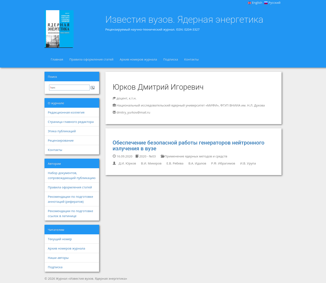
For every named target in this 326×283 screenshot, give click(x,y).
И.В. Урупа (248, 163)
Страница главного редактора (71, 122)
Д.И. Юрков (127, 163)
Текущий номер (60, 239)
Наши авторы (58, 258)
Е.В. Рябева (175, 163)
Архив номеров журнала (138, 59)
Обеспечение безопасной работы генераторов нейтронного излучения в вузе (188, 146)
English (255, 2)
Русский (272, 2)
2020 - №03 (145, 156)
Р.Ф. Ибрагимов (223, 163)
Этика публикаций (62, 131)
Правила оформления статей (91, 59)
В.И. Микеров (151, 163)
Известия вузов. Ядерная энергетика (184, 19)
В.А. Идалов (197, 163)
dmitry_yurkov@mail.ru (133, 112)
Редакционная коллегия (66, 112)
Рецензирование (61, 140)
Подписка (170, 59)
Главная (57, 59)
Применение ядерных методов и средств (194, 156)
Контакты (191, 59)
